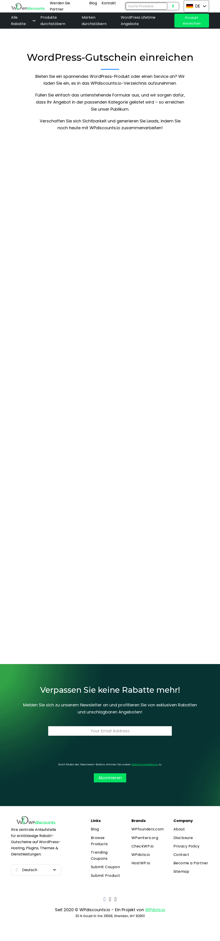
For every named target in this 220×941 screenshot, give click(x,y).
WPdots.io (140, 854)
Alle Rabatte (18, 20)
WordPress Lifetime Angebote (138, 20)
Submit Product (105, 875)
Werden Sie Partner (60, 6)
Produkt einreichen (192, 20)
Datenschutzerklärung (144, 764)
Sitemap (181, 871)
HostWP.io (140, 863)
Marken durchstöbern (94, 20)
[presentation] (110, 749)
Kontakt (109, 3)
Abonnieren (110, 778)
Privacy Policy (186, 846)
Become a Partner (190, 863)
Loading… (110, 388)
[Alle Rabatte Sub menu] (34, 21)
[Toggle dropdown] (204, 6)
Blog (93, 3)
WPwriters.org (144, 837)
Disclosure (183, 837)
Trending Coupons (99, 855)
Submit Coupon (105, 867)
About (179, 829)
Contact (181, 854)
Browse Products (99, 841)
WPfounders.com (147, 829)
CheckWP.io (142, 846)
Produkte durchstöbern (52, 20)
